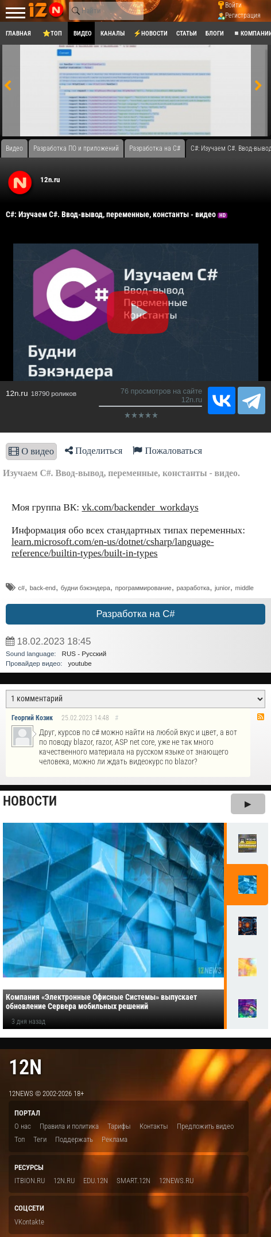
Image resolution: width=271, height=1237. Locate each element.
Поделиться (94, 450)
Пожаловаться (167, 450)
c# (21, 587)
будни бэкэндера (85, 587)
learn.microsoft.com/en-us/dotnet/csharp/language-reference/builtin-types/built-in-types (112, 547)
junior (222, 587)
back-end (43, 587)
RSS (260, 716)
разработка (193, 587)
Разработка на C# (135, 613)
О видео (31, 451)
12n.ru (50, 179)
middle (244, 587)
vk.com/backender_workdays (140, 507)
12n (25, 1067)
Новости (30, 801)
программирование (143, 587)
